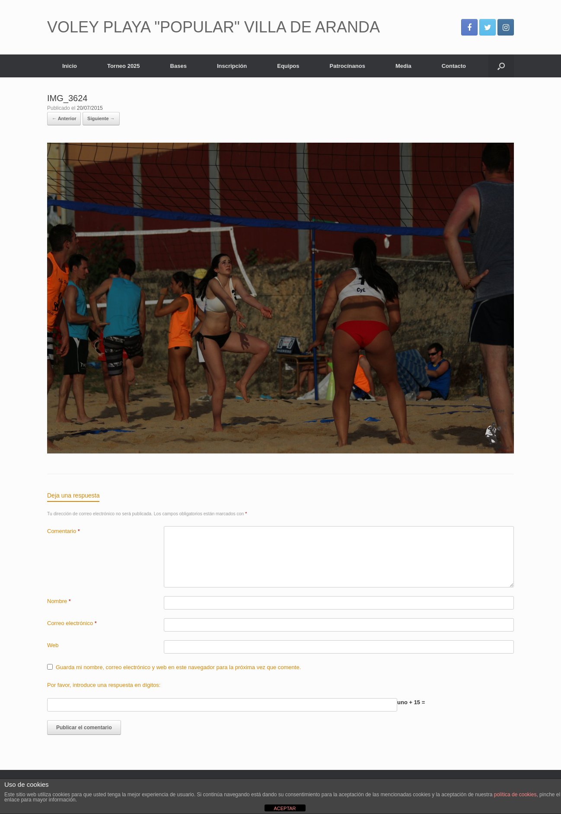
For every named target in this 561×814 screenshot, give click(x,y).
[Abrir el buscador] (501, 65)
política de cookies (515, 795)
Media (403, 66)
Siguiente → (101, 118)
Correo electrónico (72, 623)
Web (53, 645)
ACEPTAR (285, 808)
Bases (178, 66)
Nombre (59, 601)
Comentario (63, 531)
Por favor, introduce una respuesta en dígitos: (103, 685)
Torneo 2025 (123, 66)
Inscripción (232, 66)
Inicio (69, 66)
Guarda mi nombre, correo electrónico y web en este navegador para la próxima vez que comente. (178, 667)
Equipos (288, 66)
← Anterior (64, 118)
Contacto (454, 66)
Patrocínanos (347, 66)
